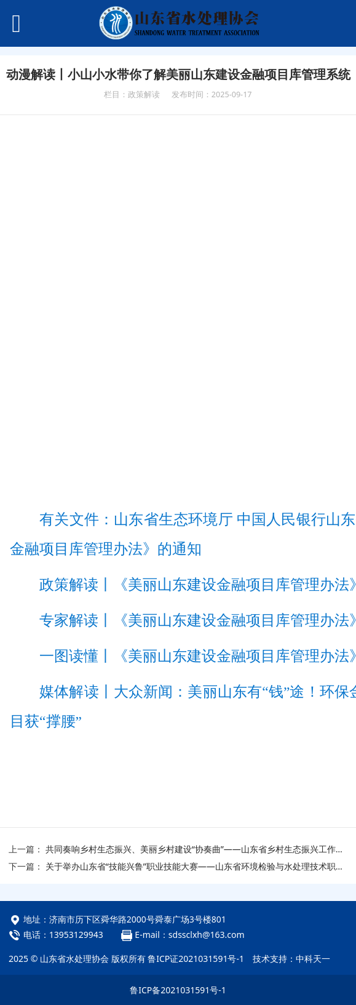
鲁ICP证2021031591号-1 (196, 958)
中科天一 (313, 958)
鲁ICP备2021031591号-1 (178, 990)
